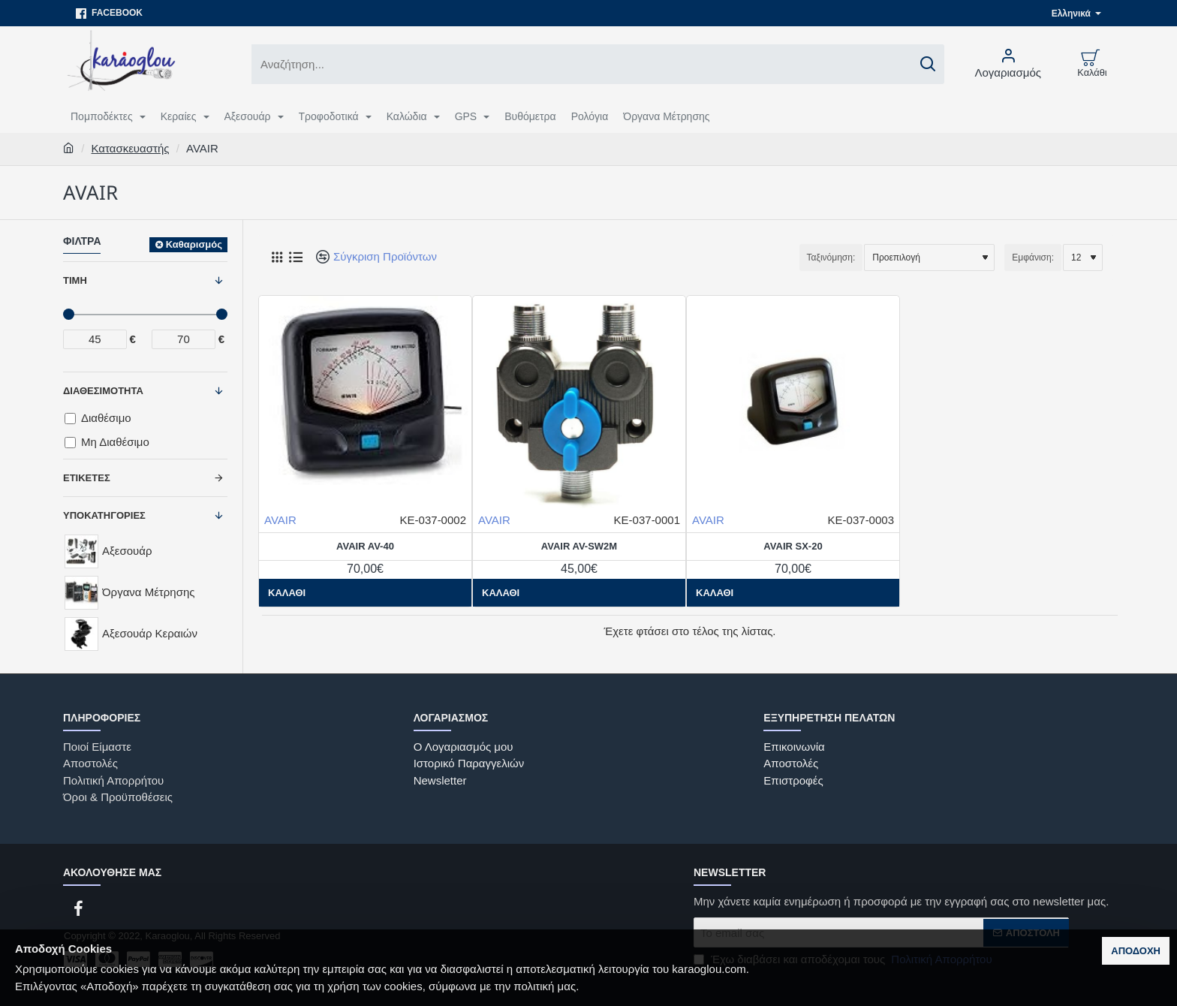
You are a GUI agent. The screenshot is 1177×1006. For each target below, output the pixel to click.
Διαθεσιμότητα (103, 390)
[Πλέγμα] (276, 257)
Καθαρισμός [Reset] (194, 244)
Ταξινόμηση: (831, 257)
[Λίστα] (295, 257)
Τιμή (75, 280)
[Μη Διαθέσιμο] (70, 442)
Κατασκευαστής (131, 148)
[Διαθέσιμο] (70, 418)
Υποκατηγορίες (104, 515)
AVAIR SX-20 (792, 546)
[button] (500, 593)
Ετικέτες (86, 477)
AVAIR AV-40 (365, 546)
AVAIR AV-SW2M (579, 546)
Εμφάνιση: (1033, 257)
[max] (183, 340)
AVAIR (280, 520)
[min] (95, 340)
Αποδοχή (1135, 950)
